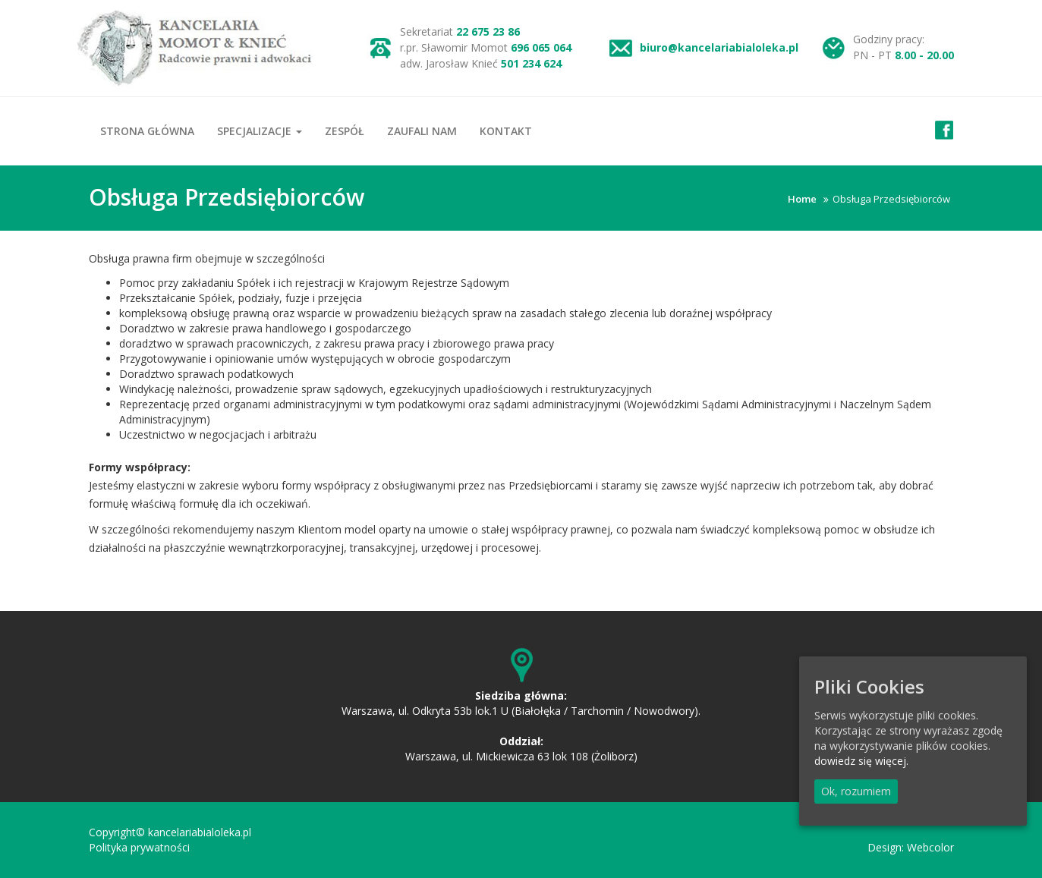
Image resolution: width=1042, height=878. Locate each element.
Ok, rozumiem (856, 791)
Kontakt (506, 131)
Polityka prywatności (139, 847)
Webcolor (930, 847)
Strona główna (147, 131)
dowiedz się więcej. (861, 761)
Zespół (344, 131)
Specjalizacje (259, 131)
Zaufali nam (422, 131)
